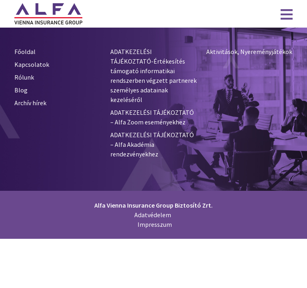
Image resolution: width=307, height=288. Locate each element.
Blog (21, 90)
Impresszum (155, 224)
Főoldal (25, 52)
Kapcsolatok (31, 64)
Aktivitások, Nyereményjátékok (249, 52)
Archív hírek (30, 103)
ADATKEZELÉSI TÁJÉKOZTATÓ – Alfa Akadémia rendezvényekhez (152, 144)
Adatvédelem (152, 215)
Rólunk (24, 77)
